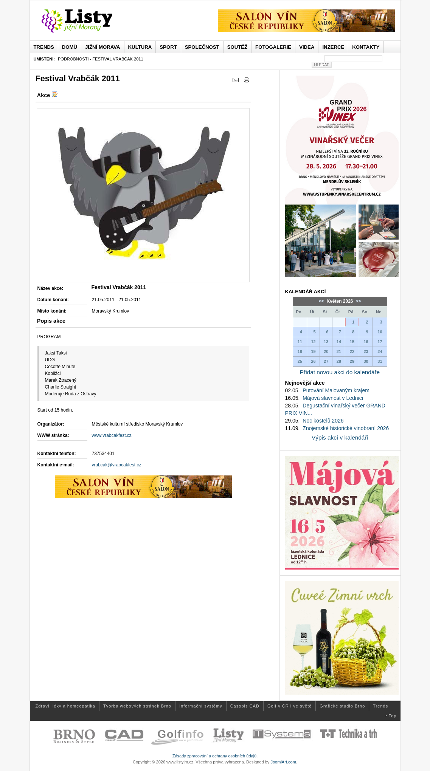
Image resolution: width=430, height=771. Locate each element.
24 (379, 351)
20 (326, 351)
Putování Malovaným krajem (336, 390)
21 (339, 351)
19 (313, 351)
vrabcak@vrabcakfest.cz (116, 465)
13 (326, 341)
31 (379, 361)
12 (313, 341)
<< (322, 301)
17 (379, 341)
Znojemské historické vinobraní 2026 (346, 428)
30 (365, 361)
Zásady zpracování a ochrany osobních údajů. (215, 756)
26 (313, 361)
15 (352, 341)
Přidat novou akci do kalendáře (340, 372)
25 (300, 361)
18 (300, 351)
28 (339, 361)
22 (352, 351)
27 (326, 361)
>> (357, 301)
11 (300, 341)
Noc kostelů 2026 (323, 421)
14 (339, 341)
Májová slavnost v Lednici (333, 398)
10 (379, 332)
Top (393, 716)
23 (365, 351)
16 (365, 341)
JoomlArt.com (283, 762)
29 (352, 361)
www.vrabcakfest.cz (112, 435)
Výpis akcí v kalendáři (340, 437)
